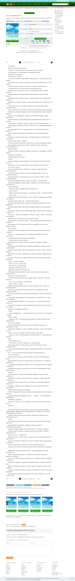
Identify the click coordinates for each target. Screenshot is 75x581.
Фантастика (45, 4)
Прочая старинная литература (34, 31)
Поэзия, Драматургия (59, 33)
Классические (8, 569)
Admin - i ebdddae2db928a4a (35, 512)
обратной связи (37, 579)
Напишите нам (42, 46)
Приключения (58, 19)
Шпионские (8, 573)
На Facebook (10, 21)
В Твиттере (19, 21)
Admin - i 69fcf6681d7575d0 (47, 512)
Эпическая (23, 574)
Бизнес (57, 24)
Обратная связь (54, 574)
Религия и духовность (59, 25)
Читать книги (19, 4)
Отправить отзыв (9, 557)
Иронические (8, 567)
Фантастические (39, 567)
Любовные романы (37, 4)
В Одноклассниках (39, 21)
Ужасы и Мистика (24, 572)
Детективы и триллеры (27, 4)
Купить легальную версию (40, 38)
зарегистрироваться (18, 531)
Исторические (8, 568)
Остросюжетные (39, 568)
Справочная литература (60, 27)
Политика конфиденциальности (57, 573)
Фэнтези (22, 573)
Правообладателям (55, 572)
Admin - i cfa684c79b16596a (11, 512)
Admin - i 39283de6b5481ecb (23, 512)
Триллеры (8, 572)
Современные (39, 569)
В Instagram (28, 21)
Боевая (22, 564)
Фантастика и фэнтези (59, 10)
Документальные (59, 16)
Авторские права (29, 13)
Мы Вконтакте (48, 21)
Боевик (7, 564)
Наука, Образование (59, 15)
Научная (22, 569)
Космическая (23, 568)
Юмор (57, 30)
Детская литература (59, 21)
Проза (57, 18)
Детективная (23, 567)
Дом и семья (58, 22)
